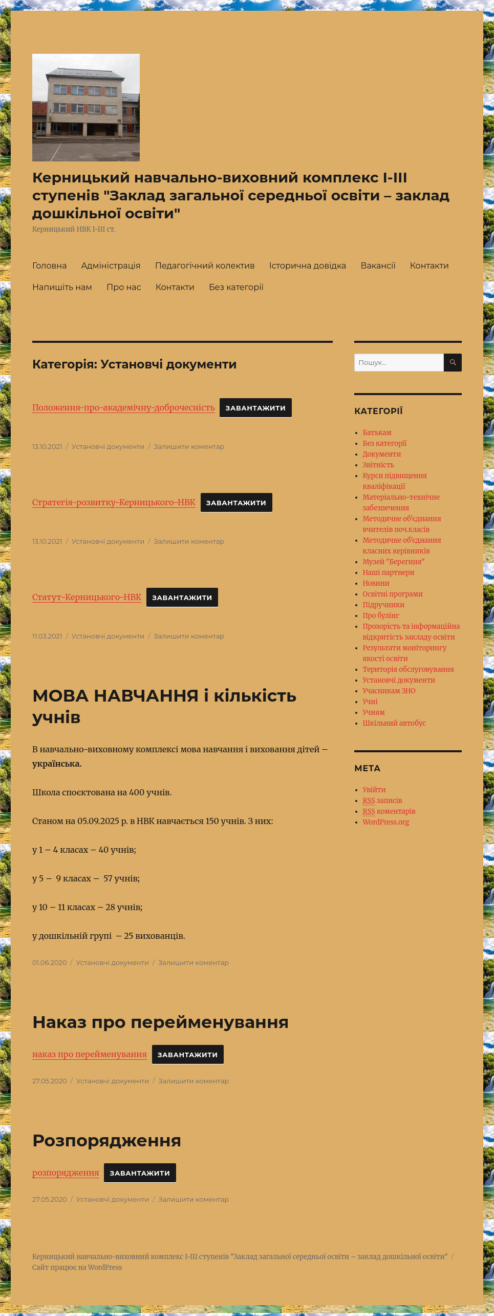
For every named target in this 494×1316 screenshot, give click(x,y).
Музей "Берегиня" (394, 562)
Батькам (377, 432)
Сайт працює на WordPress (77, 1267)
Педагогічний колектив (205, 266)
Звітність (379, 465)
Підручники (384, 605)
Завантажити (256, 408)
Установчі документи (108, 446)
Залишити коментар (189, 446)
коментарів (389, 811)
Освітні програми (393, 594)
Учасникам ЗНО (389, 691)
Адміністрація (110, 266)
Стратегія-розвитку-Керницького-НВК (114, 502)
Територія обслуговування (408, 669)
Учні (370, 701)
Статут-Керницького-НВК (86, 597)
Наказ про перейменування (160, 1022)
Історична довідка (308, 266)
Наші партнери (389, 572)
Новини (376, 583)
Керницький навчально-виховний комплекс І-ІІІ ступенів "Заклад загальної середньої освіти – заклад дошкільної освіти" (240, 195)
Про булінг (381, 615)
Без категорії (236, 287)
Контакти (429, 266)
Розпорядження (106, 1140)
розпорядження (65, 1172)
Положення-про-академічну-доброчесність (123, 407)
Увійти (374, 790)
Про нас (123, 287)
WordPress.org (386, 822)
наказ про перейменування (89, 1054)
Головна (49, 266)
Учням (374, 712)
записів (382, 801)
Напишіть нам (62, 287)
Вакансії (377, 266)
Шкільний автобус (394, 723)
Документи (382, 454)
